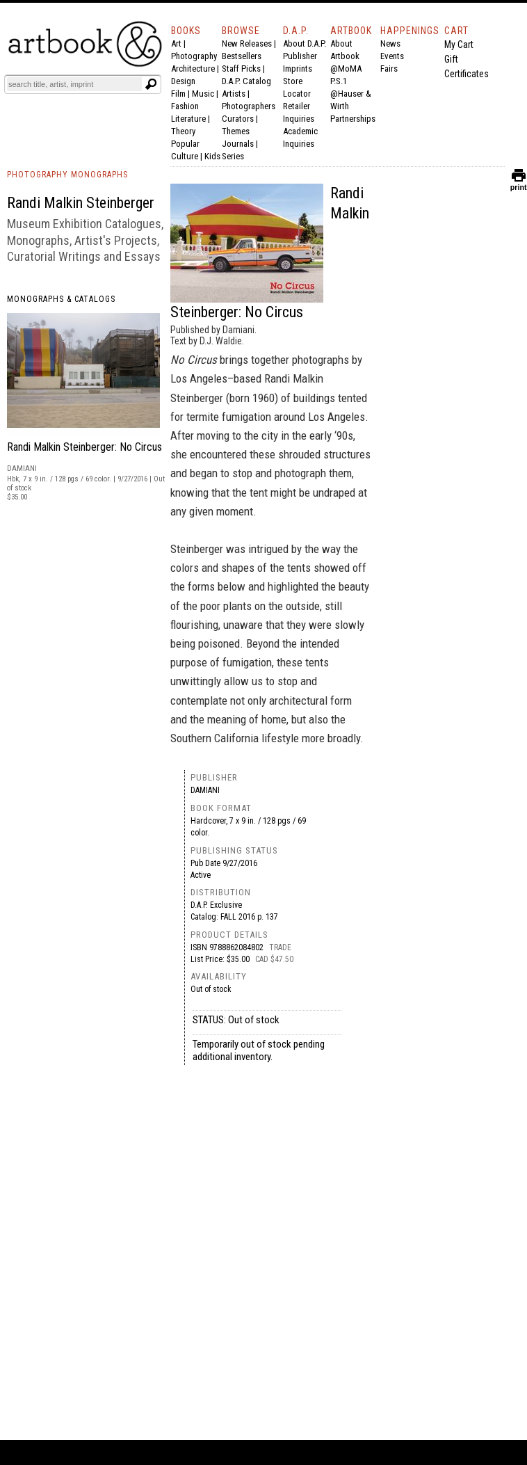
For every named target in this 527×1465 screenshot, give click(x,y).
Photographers (248, 106)
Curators (238, 118)
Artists (233, 93)
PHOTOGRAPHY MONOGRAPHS (67, 174)
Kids (212, 156)
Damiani (205, 790)
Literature (188, 118)
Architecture (193, 68)
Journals (238, 143)
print (518, 184)
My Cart (458, 44)
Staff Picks (241, 68)
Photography (194, 56)
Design (183, 81)
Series (233, 156)
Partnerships (352, 118)
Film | (181, 93)
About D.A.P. (304, 43)
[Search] (74, 84)
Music (203, 93)
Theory (183, 131)
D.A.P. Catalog (246, 81)
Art (176, 43)
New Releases (247, 43)
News (390, 43)
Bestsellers (241, 56)
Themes (236, 131)
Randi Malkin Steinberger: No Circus (84, 447)
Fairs (389, 68)
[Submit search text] (151, 84)
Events (392, 56)
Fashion (185, 106)
